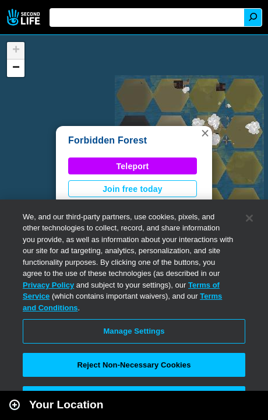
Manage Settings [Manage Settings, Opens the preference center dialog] (133, 331)
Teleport (133, 166)
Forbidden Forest (107, 140)
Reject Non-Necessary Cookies (134, 364)
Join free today (133, 189)
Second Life (25, 17)
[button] (205, 133)
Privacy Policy (48, 285)
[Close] (249, 218)
